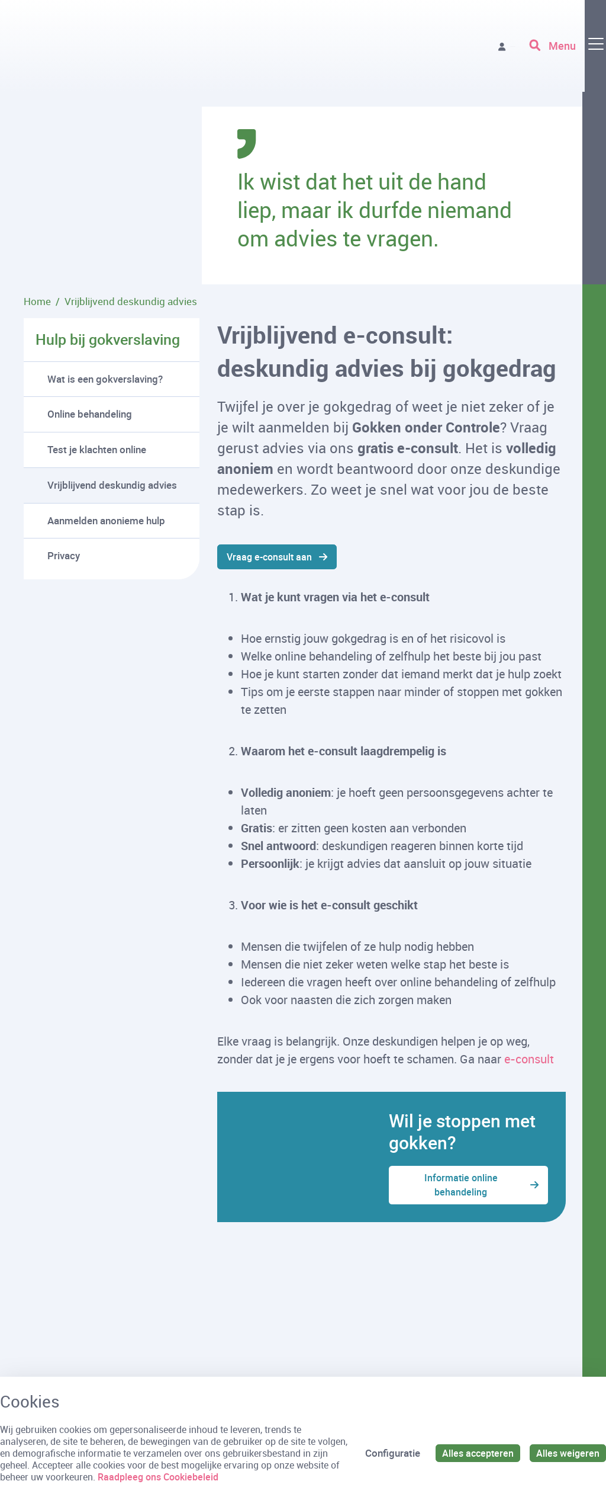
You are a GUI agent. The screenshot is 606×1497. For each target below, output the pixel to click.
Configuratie (387, 1453)
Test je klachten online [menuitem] (96, 449)
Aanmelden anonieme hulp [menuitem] (106, 520)
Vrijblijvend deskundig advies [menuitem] (112, 485)
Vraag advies (473, 53)
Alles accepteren (474, 1453)
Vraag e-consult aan (272, 557)
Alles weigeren (566, 1453)
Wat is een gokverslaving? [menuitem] (105, 379)
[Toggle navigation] (566, 53)
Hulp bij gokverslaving (108, 339)
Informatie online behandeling (460, 1187)
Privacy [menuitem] (63, 555)
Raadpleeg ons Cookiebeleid (203, 1476)
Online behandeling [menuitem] (89, 414)
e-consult (529, 1060)
